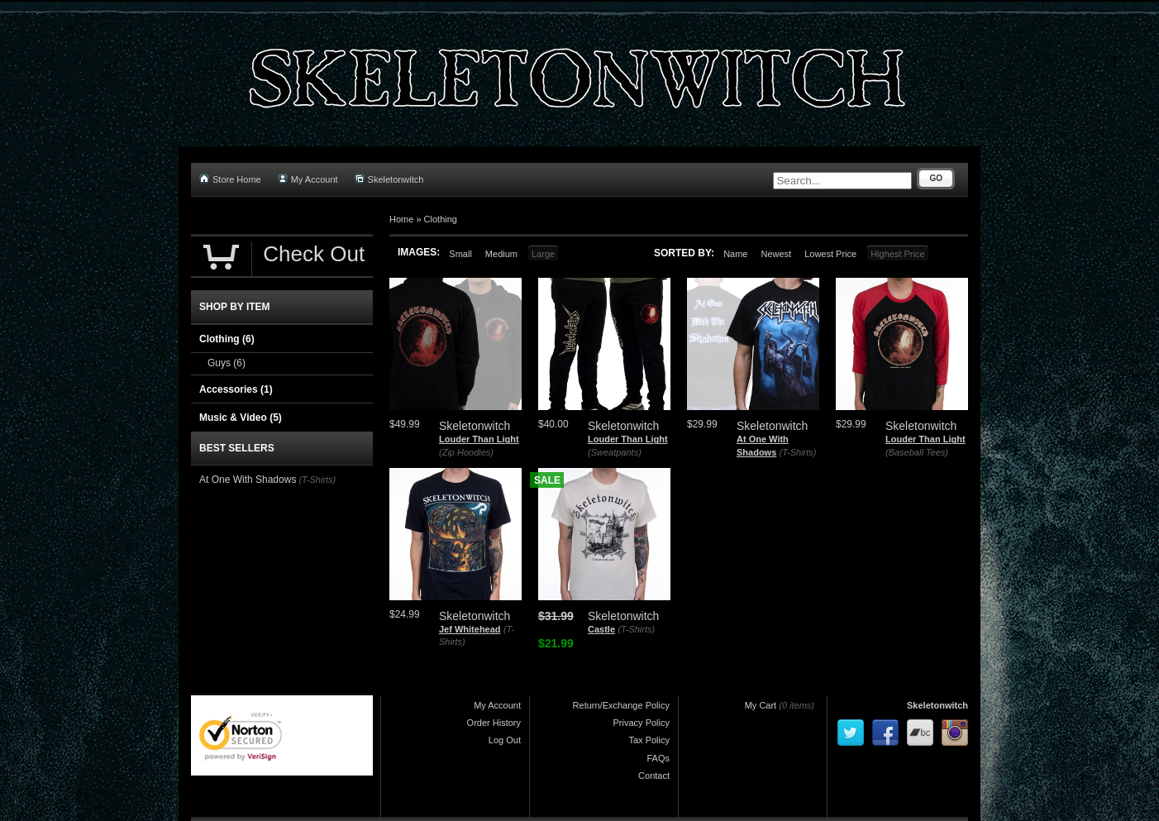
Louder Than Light (479, 439)
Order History (494, 723)
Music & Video (240, 417)
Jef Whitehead (470, 629)
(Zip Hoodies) (466, 452)
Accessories (236, 389)
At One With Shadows (247, 479)
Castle (601, 629)
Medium (501, 254)
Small (460, 254)
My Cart (761, 705)
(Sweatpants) (615, 452)
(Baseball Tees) (916, 452)
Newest (776, 254)
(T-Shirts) (798, 452)
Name (735, 254)
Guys (226, 363)
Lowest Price (830, 254)
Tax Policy (649, 740)
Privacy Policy (641, 723)
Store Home (230, 179)
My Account (308, 179)
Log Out (505, 740)
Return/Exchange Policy (621, 705)
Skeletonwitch (389, 179)
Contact (654, 775)
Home (401, 219)
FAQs (658, 758)
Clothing (440, 219)
